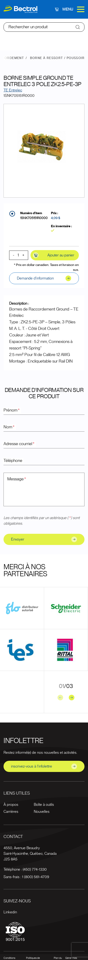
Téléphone (13, 461)
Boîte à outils (44, 804)
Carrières (11, 811)
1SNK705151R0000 (34, 218)
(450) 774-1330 (35, 869)
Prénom (12, 410)
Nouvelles (42, 811)
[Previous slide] (60, 697)
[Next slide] (71, 697)
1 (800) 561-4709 (35, 877)
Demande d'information (44, 278)
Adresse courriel (19, 444)
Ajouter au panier (53, 255)
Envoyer (44, 539)
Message (17, 479)
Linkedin (10, 912)
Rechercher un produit (28, 27)
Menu (73, 9)
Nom (9, 427)
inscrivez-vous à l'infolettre (44, 766)
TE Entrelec (13, 90)
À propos (11, 804)
